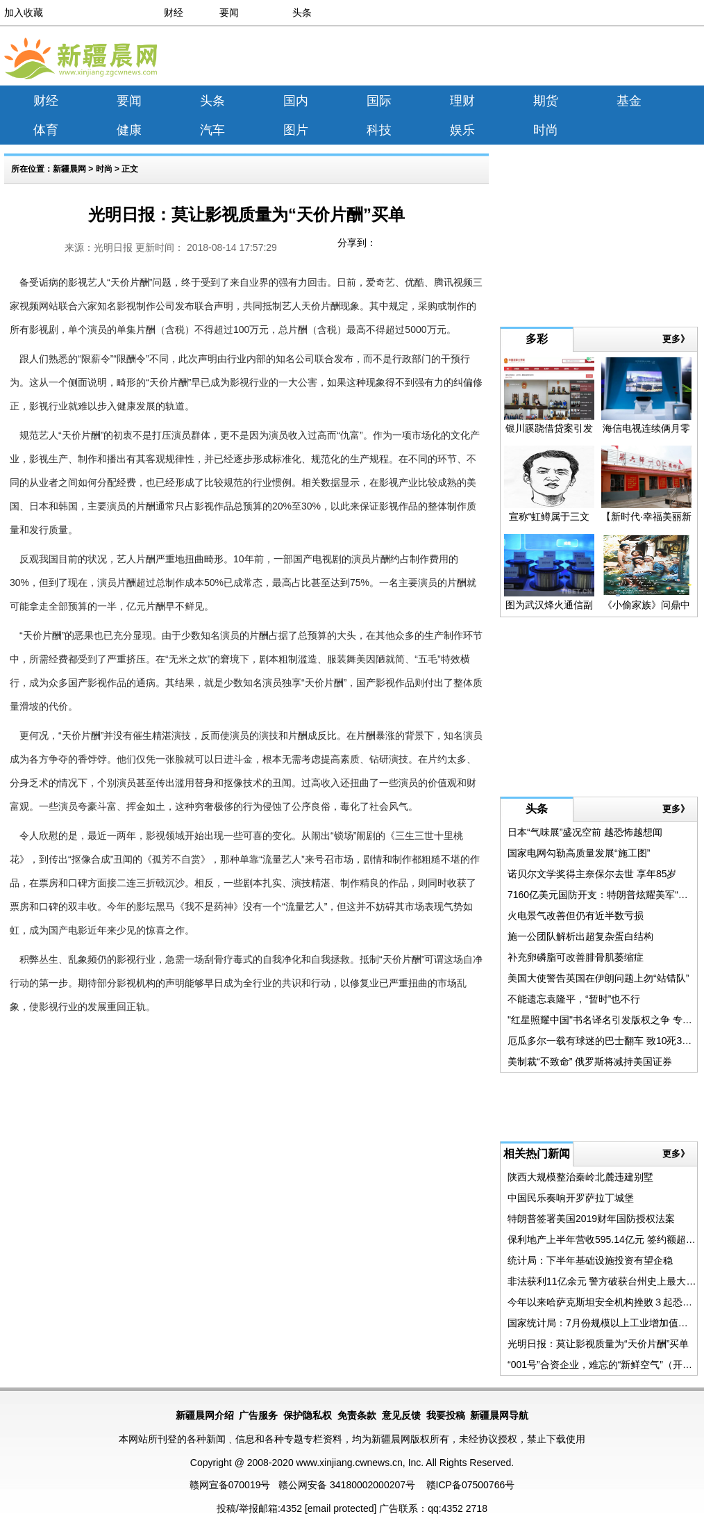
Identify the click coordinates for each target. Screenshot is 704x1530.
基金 (629, 101)
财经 (173, 12)
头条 (302, 12)
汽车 (212, 130)
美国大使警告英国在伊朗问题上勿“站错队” (598, 978)
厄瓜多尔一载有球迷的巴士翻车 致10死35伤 (602, 1040)
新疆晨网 (69, 169)
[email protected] (341, 1508)
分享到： (356, 242)
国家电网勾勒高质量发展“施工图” (579, 852)
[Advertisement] (575, 58)
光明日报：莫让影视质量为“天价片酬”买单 (598, 1343)
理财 (462, 101)
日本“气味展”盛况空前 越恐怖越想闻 (585, 832)
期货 (545, 101)
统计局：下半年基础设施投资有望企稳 (590, 1260)
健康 (129, 130)
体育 (45, 130)
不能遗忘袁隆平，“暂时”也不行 (574, 998)
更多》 (675, 339)
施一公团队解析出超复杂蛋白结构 (580, 936)
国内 (295, 101)
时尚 (545, 130)
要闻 (229, 12)
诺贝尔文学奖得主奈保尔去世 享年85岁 (592, 873)
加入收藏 (23, 12)
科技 (379, 130)
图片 (295, 130)
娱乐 (462, 130)
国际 (379, 101)
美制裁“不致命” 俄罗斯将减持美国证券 (590, 1061)
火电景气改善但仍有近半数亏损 (576, 915)
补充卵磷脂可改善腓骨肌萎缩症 (576, 957)
